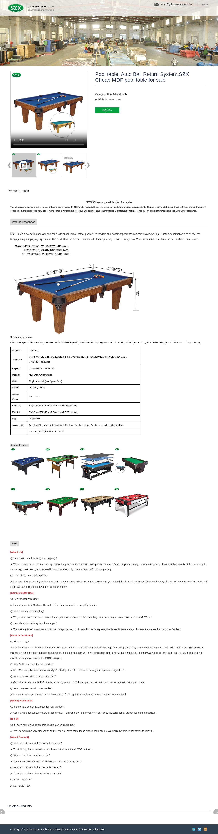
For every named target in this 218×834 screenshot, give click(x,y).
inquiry (107, 110)
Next (88, 166)
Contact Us (200, 12)
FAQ (154, 12)
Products (94, 12)
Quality (117, 12)
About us (174, 12)
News (137, 12)
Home (73, 12)
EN (204, 4)
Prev (9, 166)
